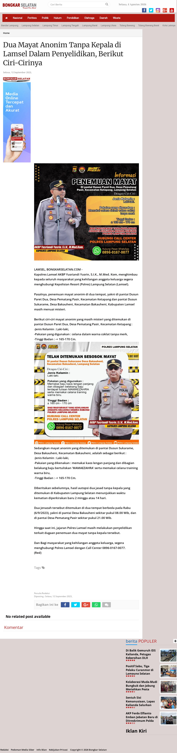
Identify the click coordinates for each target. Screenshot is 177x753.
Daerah (104, 18)
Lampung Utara (108, 25)
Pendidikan (73, 18)
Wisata (116, 18)
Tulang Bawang (127, 25)
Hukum (58, 18)
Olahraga (89, 18)
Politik (45, 18)
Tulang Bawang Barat (148, 25)
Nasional (17, 18)
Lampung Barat (89, 25)
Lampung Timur (50, 25)
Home (6, 33)
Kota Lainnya (169, 25)
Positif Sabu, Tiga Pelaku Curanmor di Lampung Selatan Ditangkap (139, 671)
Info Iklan (42, 749)
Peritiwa (32, 18)
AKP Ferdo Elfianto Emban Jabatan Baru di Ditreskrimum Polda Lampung (142, 718)
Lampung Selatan (30, 25)
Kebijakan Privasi (58, 749)
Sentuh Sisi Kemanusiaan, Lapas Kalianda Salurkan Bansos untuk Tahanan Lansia (140, 705)
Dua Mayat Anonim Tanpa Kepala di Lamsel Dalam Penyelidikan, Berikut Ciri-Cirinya (63, 54)
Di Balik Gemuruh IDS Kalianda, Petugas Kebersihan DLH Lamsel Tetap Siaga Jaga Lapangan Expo (141, 658)
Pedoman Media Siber (22, 749)
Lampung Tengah (70, 25)
